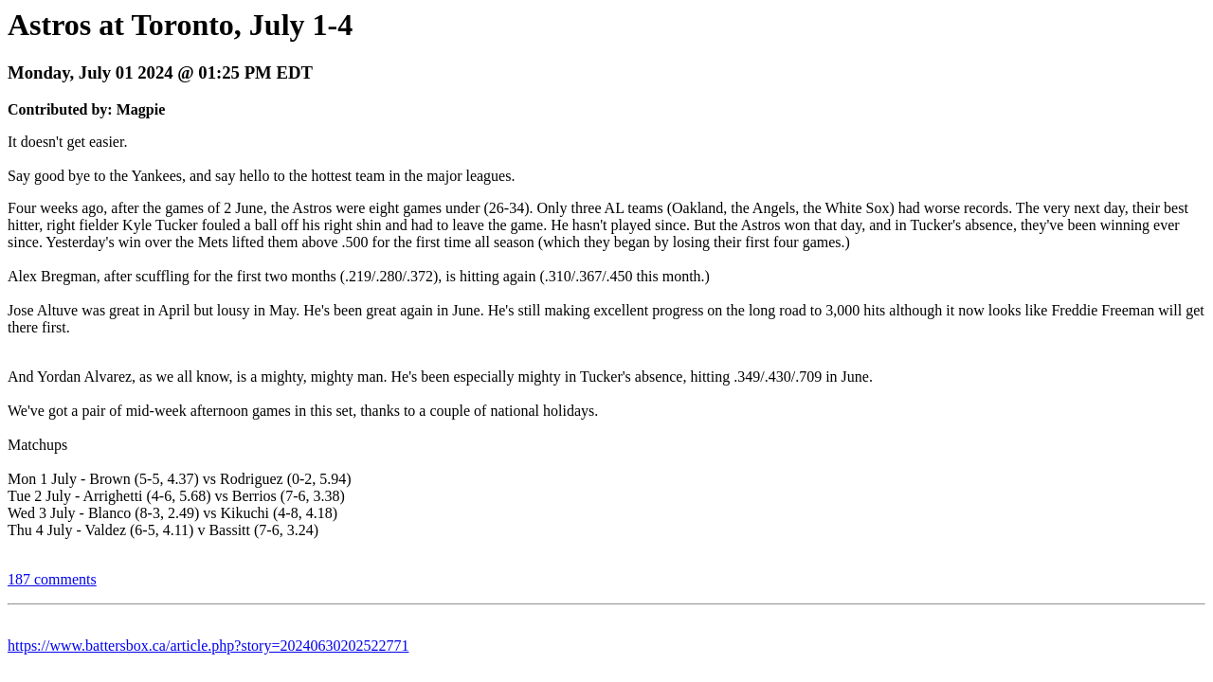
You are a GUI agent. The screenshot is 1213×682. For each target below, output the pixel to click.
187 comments (52, 579)
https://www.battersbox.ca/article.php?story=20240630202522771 (208, 645)
